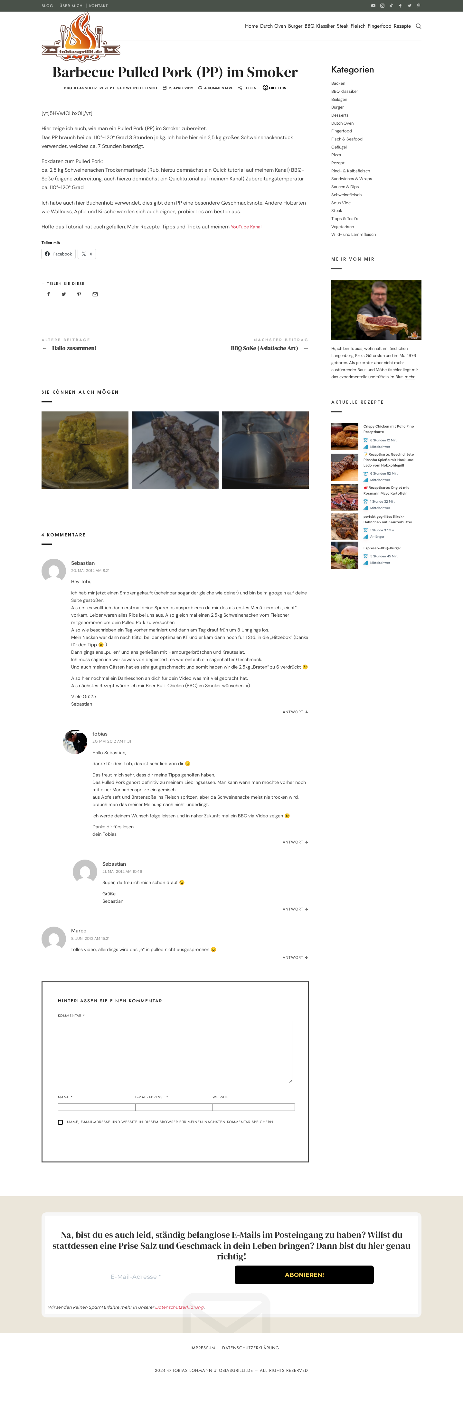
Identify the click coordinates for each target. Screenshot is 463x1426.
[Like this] (274, 121)
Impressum (203, 1393)
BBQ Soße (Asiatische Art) (242, 377)
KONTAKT (98, 6)
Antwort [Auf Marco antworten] (293, 999)
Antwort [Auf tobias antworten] (293, 884)
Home (251, 26)
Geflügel (339, 147)
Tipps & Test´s (344, 218)
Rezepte (402, 26)
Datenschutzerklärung (179, 1351)
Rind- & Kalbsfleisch (350, 171)
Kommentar (71, 1057)
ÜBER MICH (71, 6)
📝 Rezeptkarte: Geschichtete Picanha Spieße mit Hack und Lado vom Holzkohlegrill (389, 460)
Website (221, 1139)
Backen (338, 83)
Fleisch (358, 26)
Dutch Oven (273, 26)
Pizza (336, 155)
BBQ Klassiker (320, 26)
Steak (342, 26)
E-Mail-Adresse (152, 1139)
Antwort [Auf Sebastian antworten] (293, 753)
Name (65, 1139)
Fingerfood (380, 26)
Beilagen (339, 99)
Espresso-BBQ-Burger (382, 548)
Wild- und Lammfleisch (353, 234)
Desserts (340, 115)
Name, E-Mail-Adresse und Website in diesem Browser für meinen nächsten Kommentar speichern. (171, 1163)
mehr (410, 377)
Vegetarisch (342, 226)
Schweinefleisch (137, 121)
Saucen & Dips (345, 186)
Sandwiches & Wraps (351, 178)
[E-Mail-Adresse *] (136, 1320)
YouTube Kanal (248, 259)
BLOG (47, 6)
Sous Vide (341, 203)
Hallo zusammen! (108, 377)
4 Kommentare (218, 120)
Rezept (107, 121)
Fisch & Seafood (347, 139)
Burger (295, 26)
